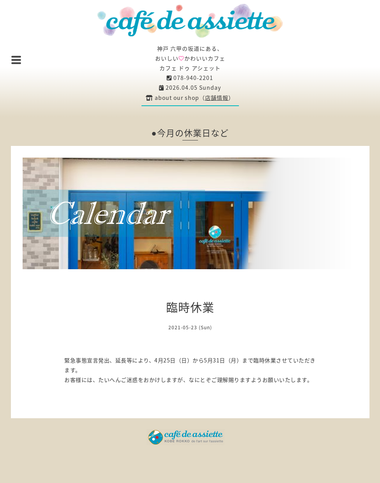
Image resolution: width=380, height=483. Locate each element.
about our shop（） (190, 97)
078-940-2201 (190, 78)
